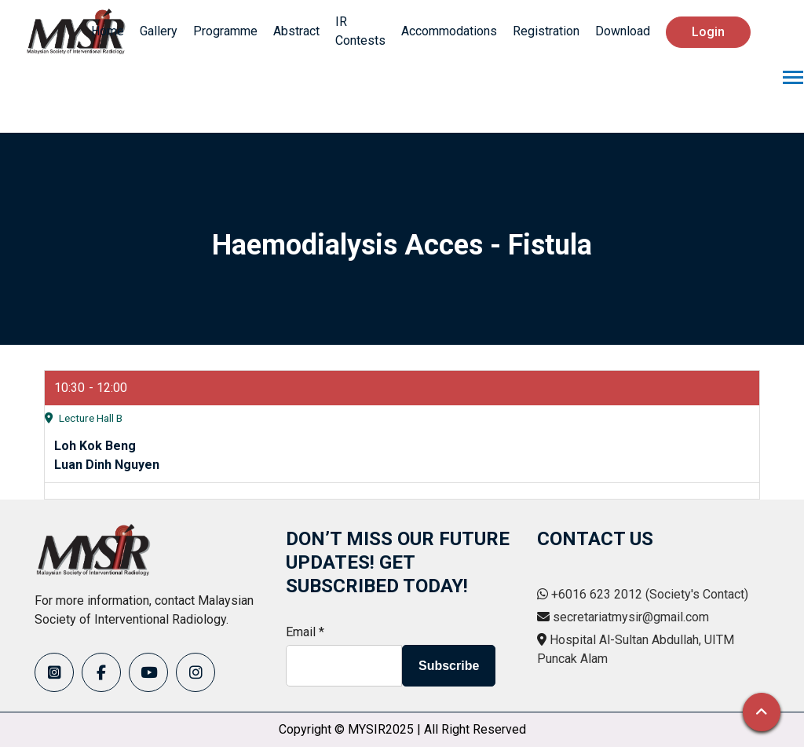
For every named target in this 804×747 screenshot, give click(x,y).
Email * (305, 631)
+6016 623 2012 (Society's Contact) (649, 594)
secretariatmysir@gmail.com (631, 617)
